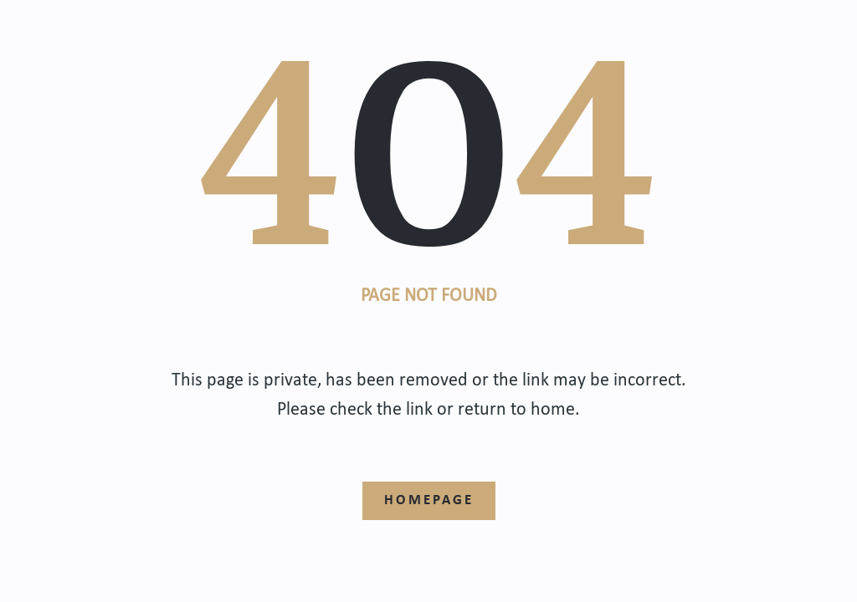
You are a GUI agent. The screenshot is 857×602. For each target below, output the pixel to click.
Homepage (429, 498)
